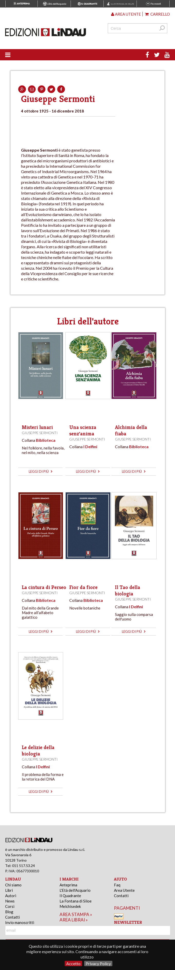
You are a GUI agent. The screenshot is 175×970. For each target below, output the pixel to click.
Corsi (9, 906)
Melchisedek (70, 906)
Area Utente (124, 890)
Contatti (12, 917)
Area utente (126, 14)
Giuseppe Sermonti (40, 433)
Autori (10, 895)
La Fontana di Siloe (76, 901)
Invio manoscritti (19, 922)
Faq (117, 885)
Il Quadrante (70, 895)
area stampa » (76, 914)
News (10, 901)
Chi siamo (13, 885)
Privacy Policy (98, 963)
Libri (9, 890)
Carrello (157, 14)
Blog (9, 911)
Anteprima (68, 885)
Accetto (73, 963)
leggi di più (40, 471)
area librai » (74, 919)
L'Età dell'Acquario (75, 890)
